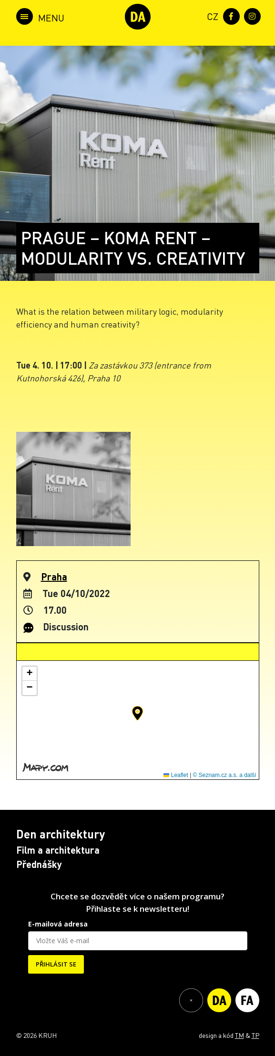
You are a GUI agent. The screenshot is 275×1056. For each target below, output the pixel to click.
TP (255, 1035)
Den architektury (60, 834)
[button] (137, 713)
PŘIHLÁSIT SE (56, 964)
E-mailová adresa (58, 923)
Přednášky (39, 864)
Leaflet (175, 775)
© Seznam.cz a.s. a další (224, 775)
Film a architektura (58, 850)
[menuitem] (210, 15)
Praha (54, 576)
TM (239, 1035)
